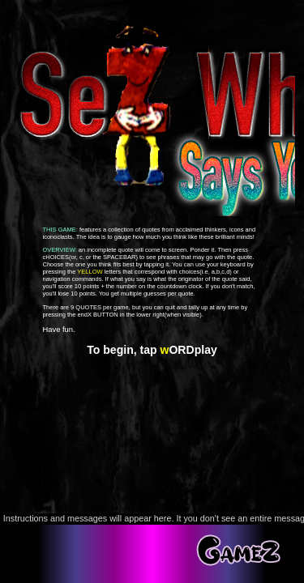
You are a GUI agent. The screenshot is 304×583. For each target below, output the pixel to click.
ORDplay (189, 349)
